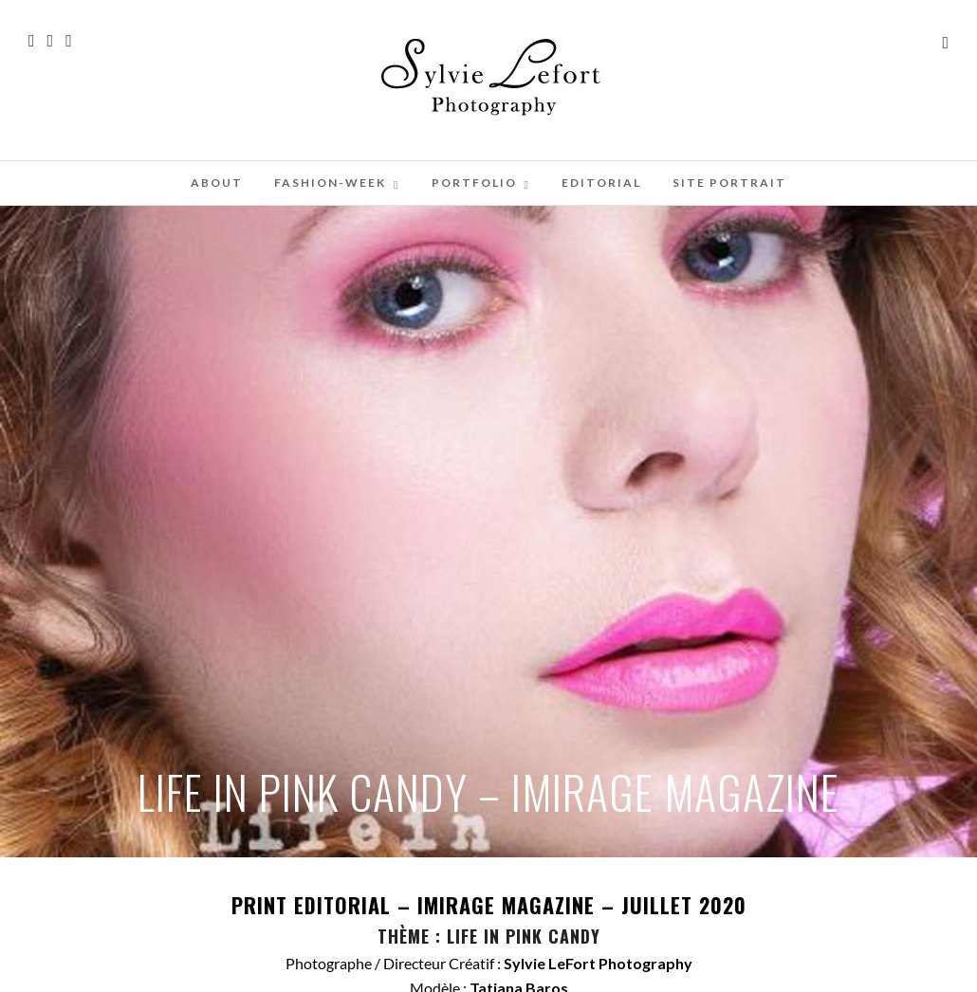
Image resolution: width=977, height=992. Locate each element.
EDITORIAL (601, 182)
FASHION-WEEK (330, 182)
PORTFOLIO (474, 182)
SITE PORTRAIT (729, 182)
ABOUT (217, 182)
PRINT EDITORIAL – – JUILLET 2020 (489, 905)
